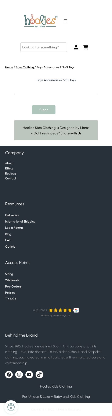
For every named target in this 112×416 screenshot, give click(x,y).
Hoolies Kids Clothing (56, 386)
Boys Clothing (25, 67)
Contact (10, 178)
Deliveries (12, 215)
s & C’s (12, 299)
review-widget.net (62, 315)
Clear (43, 110)
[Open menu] (65, 20)
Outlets (10, 246)
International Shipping (20, 221)
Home (9, 67)
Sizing (9, 274)
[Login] (76, 47)
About (9, 163)
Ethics (9, 168)
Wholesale (12, 280)
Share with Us (71, 133)
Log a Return (14, 228)
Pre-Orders (13, 286)
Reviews (10, 173)
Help (8, 240)
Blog (8, 234)
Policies (10, 292)
